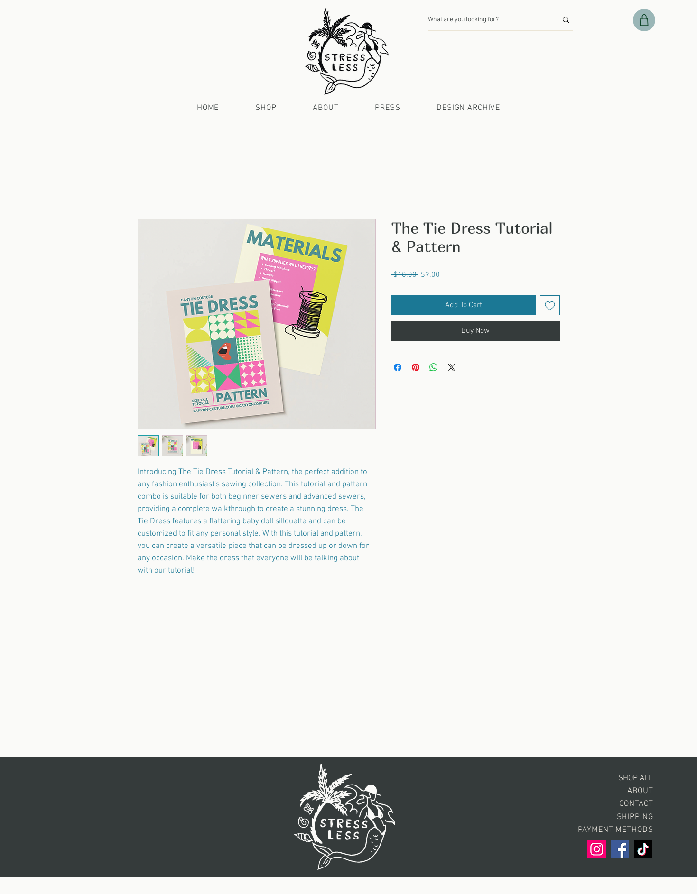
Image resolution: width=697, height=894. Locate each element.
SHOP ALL (635, 778)
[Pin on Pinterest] (415, 367)
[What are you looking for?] (485, 19)
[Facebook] (620, 849)
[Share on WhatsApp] (433, 367)
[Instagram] (596, 849)
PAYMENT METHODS (615, 830)
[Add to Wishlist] (550, 305)
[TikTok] (643, 849)
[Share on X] (451, 367)
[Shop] (644, 20)
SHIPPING (635, 817)
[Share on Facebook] (397, 367)
